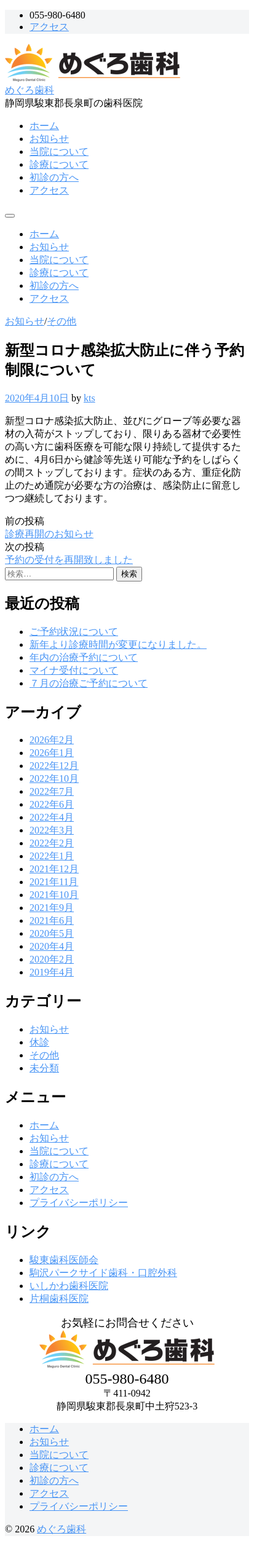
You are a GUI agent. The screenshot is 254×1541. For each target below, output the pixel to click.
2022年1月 (52, 856)
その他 (61, 321)
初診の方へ (54, 177)
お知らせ (49, 138)
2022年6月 (52, 804)
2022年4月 (52, 817)
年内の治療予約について (84, 657)
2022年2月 (52, 843)
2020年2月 (52, 959)
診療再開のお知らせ (49, 534)
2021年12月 (54, 869)
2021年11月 (54, 882)
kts (89, 398)
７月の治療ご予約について (89, 683)
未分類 (44, 1068)
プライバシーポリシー (79, 1202)
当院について (59, 151)
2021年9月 (52, 907)
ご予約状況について (74, 631)
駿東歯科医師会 (64, 1260)
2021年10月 (54, 894)
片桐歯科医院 (59, 1298)
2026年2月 (52, 740)
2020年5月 (52, 933)
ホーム (44, 125)
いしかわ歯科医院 (69, 1285)
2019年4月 (52, 972)
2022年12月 (54, 765)
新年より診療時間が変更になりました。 (118, 644)
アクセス (49, 27)
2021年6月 (52, 920)
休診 (39, 1042)
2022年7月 (52, 791)
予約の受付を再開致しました (69, 559)
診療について (59, 164)
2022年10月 (54, 778)
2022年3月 (52, 830)
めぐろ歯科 (29, 90)
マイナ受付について (74, 670)
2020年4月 (52, 946)
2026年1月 (52, 752)
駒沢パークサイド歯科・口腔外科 (103, 1272)
